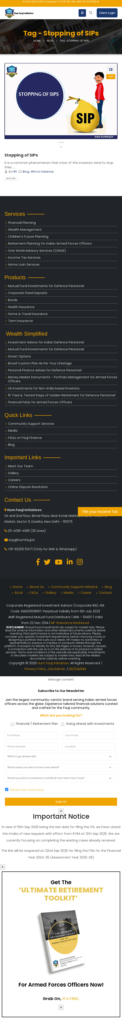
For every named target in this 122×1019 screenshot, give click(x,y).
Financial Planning (22, 222)
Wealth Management (25, 229)
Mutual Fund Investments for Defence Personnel (46, 286)
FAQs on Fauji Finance (25, 438)
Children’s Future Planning (28, 236)
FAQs (34, 592)
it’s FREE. (70, 998)
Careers (14, 480)
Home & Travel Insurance (28, 314)
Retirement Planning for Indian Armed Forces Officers (50, 243)
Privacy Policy (36, 669)
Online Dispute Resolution (28, 487)
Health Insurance (21, 307)
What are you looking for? (61, 715)
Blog (26, 171)
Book (19, 592)
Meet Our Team (20, 466)
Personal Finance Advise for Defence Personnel (44, 370)
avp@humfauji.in (22, 540)
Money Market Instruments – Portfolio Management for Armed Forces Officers (62, 379)
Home (17, 587)
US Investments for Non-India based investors (43, 388)
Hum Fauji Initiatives (53, 663)
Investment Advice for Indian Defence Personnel (46, 342)
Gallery (13, 473)
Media (12, 430)
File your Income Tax (100, 511)
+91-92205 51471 (20, 549)
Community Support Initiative (74, 587)
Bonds (12, 300)
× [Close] (61, 811)
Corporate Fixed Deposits (27, 293)
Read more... (11, 178)
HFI (15, 171)
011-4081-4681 (19, 531)
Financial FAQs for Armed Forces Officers (40, 402)
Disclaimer (57, 669)
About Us (37, 587)
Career (86, 592)
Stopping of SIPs (21, 155)
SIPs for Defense (42, 171)
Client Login (107, 13)
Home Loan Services (24, 264)
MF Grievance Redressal (70, 623)
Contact (105, 592)
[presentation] (59, 142)
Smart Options (19, 356)
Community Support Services (31, 423)
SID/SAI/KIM (77, 669)
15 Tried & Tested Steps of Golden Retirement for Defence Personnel (61, 395)
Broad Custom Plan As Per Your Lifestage (40, 363)
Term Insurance (20, 321)
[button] (61, 146)
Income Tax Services (24, 257)
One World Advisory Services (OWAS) (37, 250)
